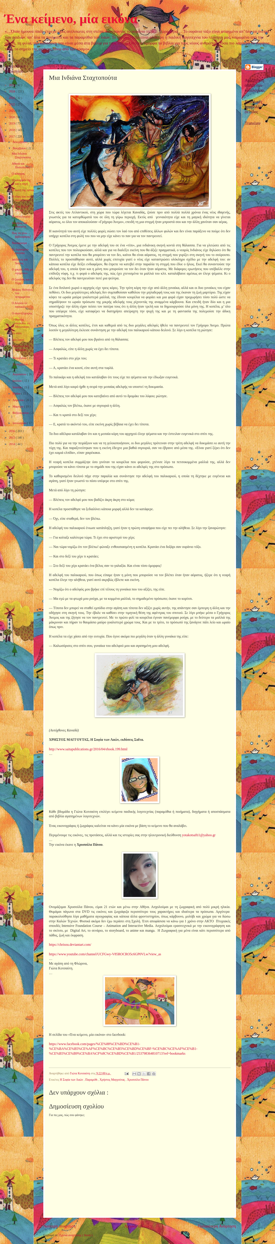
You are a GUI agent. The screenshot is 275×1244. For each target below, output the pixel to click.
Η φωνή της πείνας (23, 190)
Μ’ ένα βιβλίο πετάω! (20, 208)
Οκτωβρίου (20, 358)
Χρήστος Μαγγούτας (113, 1079)
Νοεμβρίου (20, 148)
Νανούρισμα (19, 243)
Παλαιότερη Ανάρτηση (217, 1226)
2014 (12, 444)
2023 (12, 98)
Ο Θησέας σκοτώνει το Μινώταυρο (20, 323)
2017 (12, 136)
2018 (12, 130)
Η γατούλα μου (21, 216)
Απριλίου (18, 400)
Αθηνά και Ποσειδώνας (21, 165)
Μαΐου (17, 393)
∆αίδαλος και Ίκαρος (20, 261)
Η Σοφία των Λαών (72, 1079)
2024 (12, 91)
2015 (12, 437)
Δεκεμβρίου (20, 142)
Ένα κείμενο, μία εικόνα (70, 18)
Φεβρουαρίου (21, 413)
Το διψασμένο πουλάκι (20, 251)
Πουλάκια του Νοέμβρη (20, 347)
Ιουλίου (18, 380)
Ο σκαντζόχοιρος (22, 313)
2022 (12, 104)
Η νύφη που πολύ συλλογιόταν (22, 198)
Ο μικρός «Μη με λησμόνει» (22, 271)
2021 (12, 110)
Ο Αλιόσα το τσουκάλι (19, 305)
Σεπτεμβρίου (21, 364)
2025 (12, 85)
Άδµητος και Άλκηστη (19, 224)
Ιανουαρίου (20, 423)
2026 (12, 78)
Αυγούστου (20, 374)
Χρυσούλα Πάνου (138, 1079)
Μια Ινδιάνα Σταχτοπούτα (21, 155)
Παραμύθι (91, 1079)
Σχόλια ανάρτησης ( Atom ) (75, 1235)
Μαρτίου (18, 406)
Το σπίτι (16, 333)
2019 (12, 123)
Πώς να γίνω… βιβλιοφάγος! (21, 234)
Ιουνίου (17, 387)
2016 (12, 431)
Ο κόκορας (18, 173)
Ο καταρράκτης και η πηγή (21, 182)
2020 (12, 117)
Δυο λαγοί (18, 339)
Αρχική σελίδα (136, 1226)
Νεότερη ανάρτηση (59, 1226)
